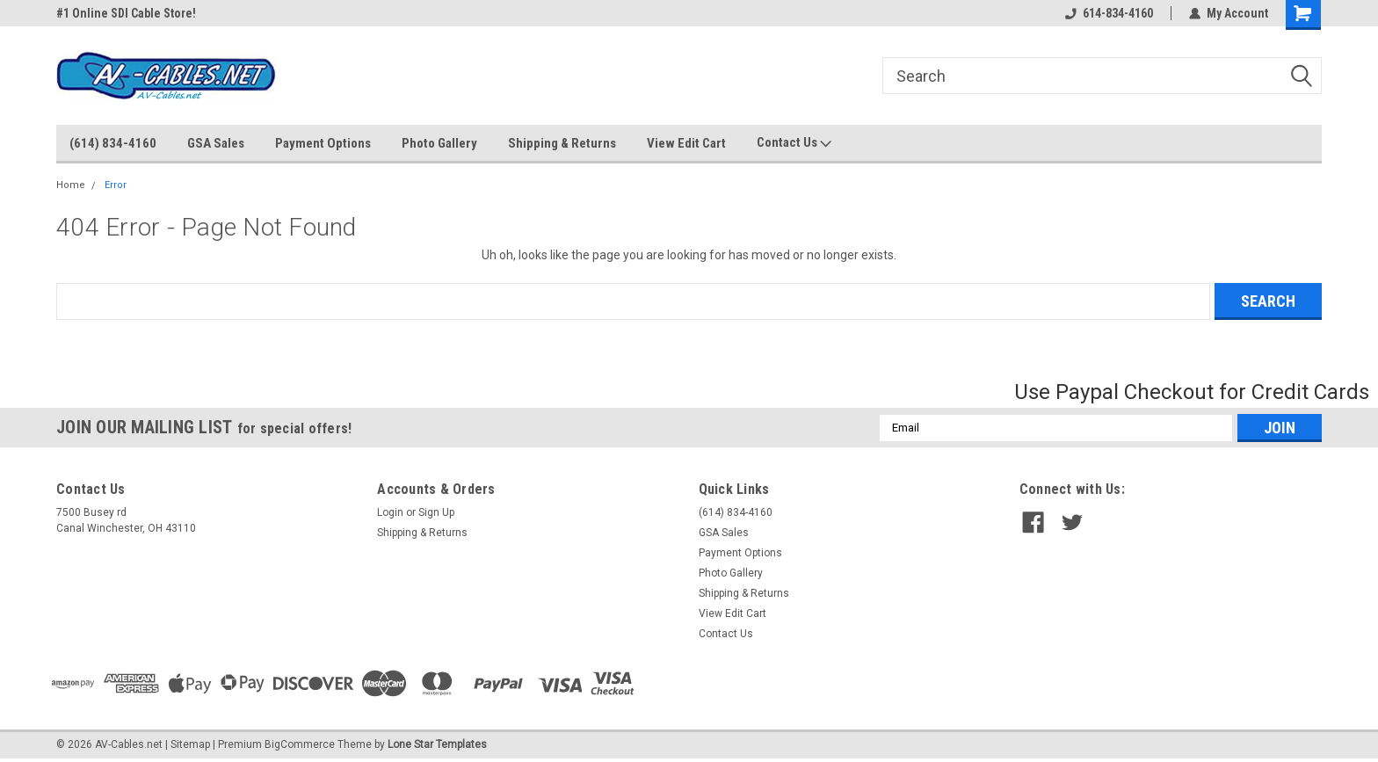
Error (116, 185)
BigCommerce (300, 744)
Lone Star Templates (437, 744)
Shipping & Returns (562, 143)
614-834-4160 (1109, 13)
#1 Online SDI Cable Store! (126, 13)
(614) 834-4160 (112, 143)
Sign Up (436, 512)
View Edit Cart (686, 143)
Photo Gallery (439, 143)
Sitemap (190, 744)
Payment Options (323, 143)
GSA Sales (215, 143)
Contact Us (794, 143)
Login (390, 512)
